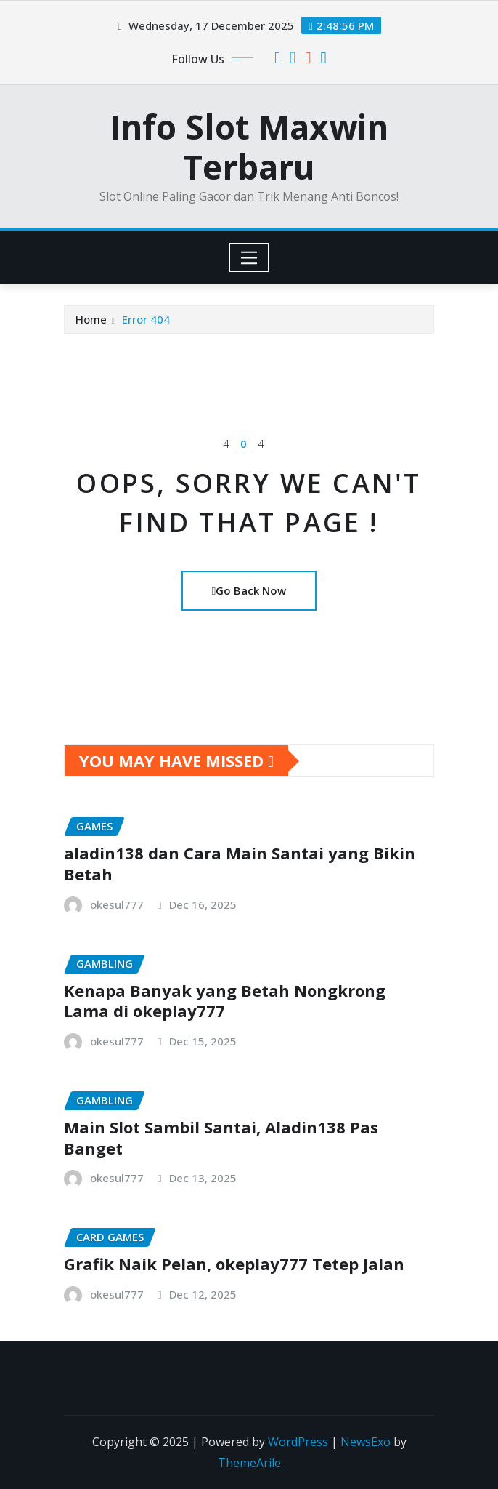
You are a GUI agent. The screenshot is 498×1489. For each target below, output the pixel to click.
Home (91, 319)
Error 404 (146, 319)
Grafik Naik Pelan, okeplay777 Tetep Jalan (234, 1264)
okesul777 (117, 904)
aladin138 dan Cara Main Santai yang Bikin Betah (239, 863)
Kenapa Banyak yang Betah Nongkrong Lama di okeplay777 (224, 1000)
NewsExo (365, 1442)
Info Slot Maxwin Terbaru (249, 146)
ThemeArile (249, 1463)
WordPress (298, 1442)
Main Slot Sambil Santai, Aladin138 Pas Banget (221, 1137)
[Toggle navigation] (249, 257)
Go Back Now (249, 590)
